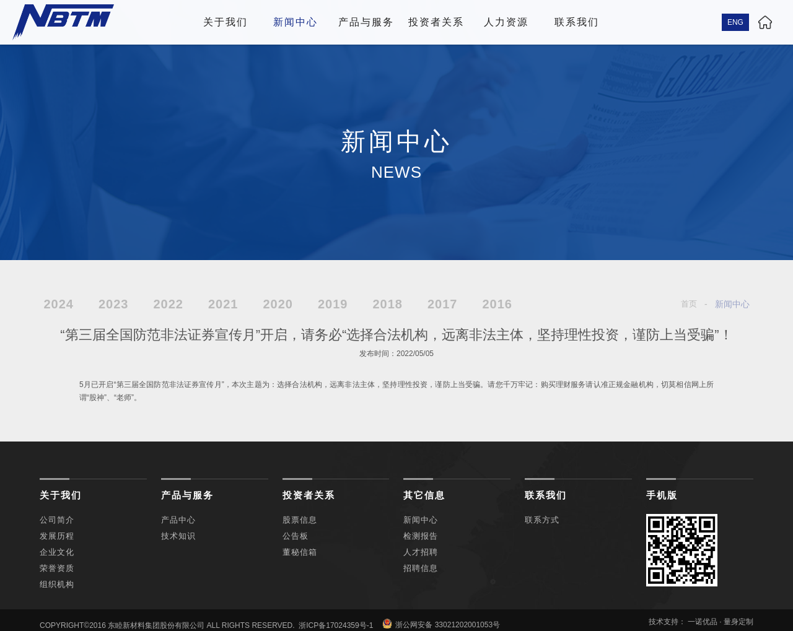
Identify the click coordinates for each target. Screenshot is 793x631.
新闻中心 (295, 22)
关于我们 (225, 22)
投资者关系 (436, 22)
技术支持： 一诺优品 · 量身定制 (701, 618)
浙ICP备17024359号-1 (336, 621)
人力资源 (506, 22)
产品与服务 (366, 22)
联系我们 (576, 22)
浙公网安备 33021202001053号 (441, 620)
